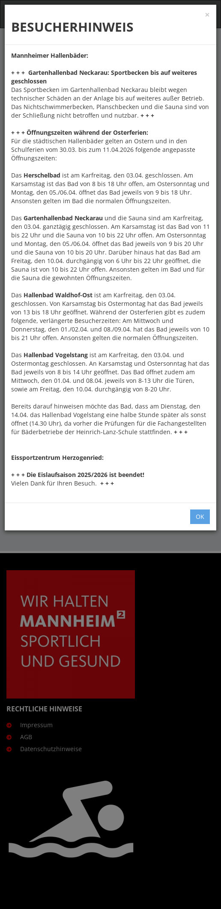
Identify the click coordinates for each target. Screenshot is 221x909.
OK (200, 516)
